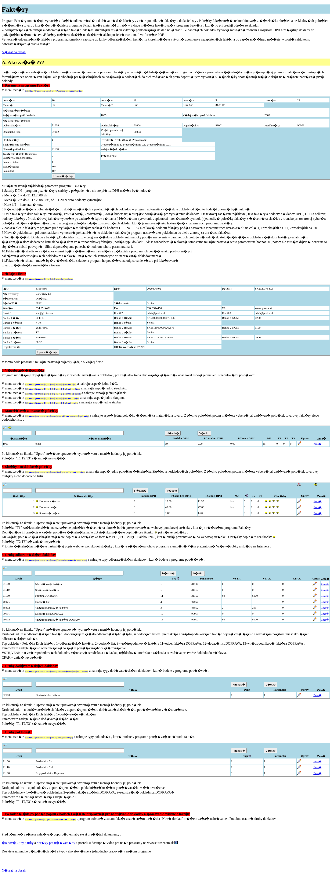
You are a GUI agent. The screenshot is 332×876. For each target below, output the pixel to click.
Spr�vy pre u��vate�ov (56, 843)
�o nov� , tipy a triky (17, 843)
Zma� (317, 443)
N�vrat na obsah (14, 52)
